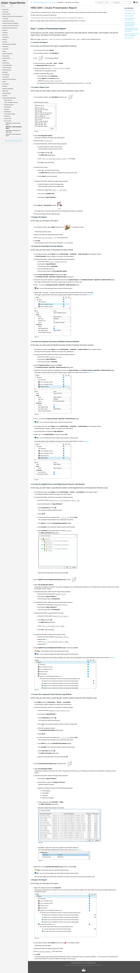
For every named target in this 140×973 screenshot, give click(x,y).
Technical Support (88, 965)
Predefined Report (9, 104)
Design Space (6, 56)
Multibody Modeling (8, 88)
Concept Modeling (7, 65)
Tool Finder (5, 18)
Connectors (5, 49)
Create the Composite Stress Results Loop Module (132, 34)
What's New (6, 9)
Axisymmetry (6, 63)
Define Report (7, 107)
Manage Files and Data (8, 21)
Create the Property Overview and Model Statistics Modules (130, 24)
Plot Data (5, 86)
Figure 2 (90, 295)
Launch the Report (129, 10)
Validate (5, 60)
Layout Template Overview (11, 102)
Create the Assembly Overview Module (130, 19)
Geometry (5, 35)
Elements (5, 42)
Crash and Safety (7, 67)
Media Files (5, 91)
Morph (4, 51)
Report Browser (8, 100)
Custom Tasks (7, 118)
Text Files (5, 95)
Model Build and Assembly (9, 44)
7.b (46, 639)
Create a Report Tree (130, 13)
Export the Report (129, 16)
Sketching (5, 32)
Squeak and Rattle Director (9, 79)
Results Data (6, 84)
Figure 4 (86, 441)
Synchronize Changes (9, 114)
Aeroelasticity (6, 74)
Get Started (5, 11)
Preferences (7, 116)
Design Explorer (7, 58)
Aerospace (5, 72)
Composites (5, 46)
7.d (46, 644)
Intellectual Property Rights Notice (73, 965)
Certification (6, 77)
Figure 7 (79, 850)
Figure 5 (112, 657)
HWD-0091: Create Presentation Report (68, 2)
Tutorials (6, 14)
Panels (4, 81)
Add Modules (7, 111)
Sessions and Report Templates (10, 23)
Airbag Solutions (7, 70)
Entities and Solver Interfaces (10, 28)
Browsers (5, 30)
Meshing (5, 39)
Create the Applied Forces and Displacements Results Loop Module (131, 29)
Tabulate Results (7, 93)
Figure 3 (90, 372)
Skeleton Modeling (7, 53)
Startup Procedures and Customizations (13, 16)
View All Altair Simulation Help (14, 140)
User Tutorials (7, 121)
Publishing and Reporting (9, 98)
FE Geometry (6, 37)
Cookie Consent (98, 965)
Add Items (6, 109)
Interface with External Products (11, 25)
